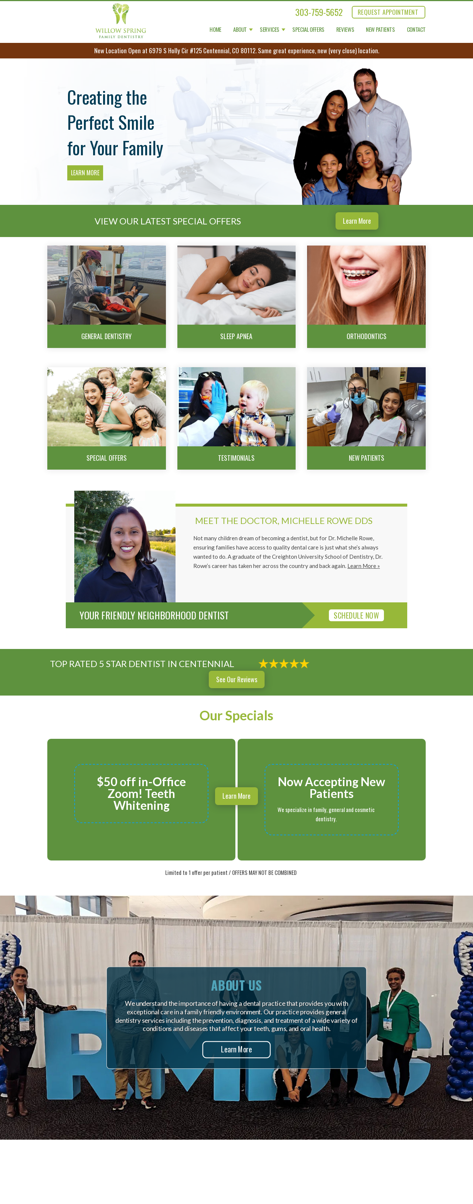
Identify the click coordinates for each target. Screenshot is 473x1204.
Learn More (85, 172)
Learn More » (363, 565)
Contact (416, 29)
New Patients (380, 29)
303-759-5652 (319, 11)
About (240, 29)
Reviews (345, 29)
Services (269, 29)
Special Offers (308, 29)
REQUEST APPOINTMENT (388, 12)
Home (215, 29)
